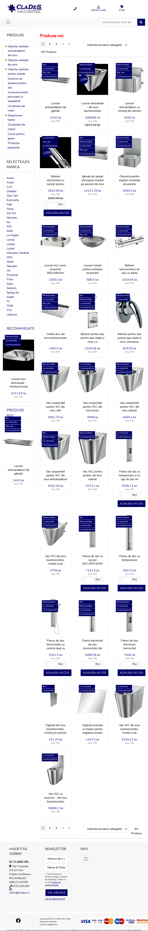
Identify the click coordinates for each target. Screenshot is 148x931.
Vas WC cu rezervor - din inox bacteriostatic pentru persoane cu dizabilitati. (55, 801)
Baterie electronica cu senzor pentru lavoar (55, 182)
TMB (10, 306)
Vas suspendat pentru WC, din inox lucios (92, 407)
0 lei (122, 10)
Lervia (10, 240)
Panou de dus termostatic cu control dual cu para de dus (55, 646)
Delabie (12, 191)
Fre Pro (11, 213)
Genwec (12, 218)
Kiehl (10, 231)
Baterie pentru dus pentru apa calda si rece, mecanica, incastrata (129, 339)
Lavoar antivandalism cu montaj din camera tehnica (129, 109)
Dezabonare (55, 899)
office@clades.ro (19, 892)
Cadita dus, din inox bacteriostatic (55, 336)
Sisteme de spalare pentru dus (17, 83)
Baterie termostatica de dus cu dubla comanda (129, 271)
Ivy (8, 222)
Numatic (12, 266)
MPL (10, 257)
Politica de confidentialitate (53, 883)
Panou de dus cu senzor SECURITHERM (92, 560)
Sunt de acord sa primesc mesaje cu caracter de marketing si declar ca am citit (56, 879)
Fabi (9, 204)
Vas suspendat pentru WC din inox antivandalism (55, 475)
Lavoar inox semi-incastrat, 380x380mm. (55, 269)
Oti (8, 271)
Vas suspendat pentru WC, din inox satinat (129, 407)
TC (8, 301)
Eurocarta (13, 200)
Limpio (11, 244)
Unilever (12, 315)
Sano (10, 284)
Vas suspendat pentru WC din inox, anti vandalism (55, 408)
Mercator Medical (18, 253)
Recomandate (20, 328)
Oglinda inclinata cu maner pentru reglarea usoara (92, 729)
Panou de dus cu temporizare (129, 558)
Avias (10, 182)
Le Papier (13, 235)
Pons (10, 279)
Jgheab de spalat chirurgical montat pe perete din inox (92, 180)
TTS (9, 310)
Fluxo (10, 209)
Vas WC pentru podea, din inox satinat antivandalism (92, 477)
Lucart (11, 249)
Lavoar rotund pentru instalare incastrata (93, 269)
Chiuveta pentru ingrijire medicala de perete (129, 180)
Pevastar (12, 275)
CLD (9, 187)
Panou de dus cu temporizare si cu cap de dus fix (129, 475)
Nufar (10, 262)
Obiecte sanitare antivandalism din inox (18, 50)
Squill (10, 297)
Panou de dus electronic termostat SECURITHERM (129, 646)
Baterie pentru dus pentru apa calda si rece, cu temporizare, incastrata (92, 341)
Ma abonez (56, 893)
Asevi (10, 178)
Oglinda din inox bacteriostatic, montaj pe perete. (55, 729)
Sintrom (12, 288)
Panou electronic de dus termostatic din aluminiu (92, 646)
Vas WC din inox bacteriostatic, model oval (55, 560)
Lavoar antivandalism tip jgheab (18, 470)
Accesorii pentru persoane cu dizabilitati (18, 96)
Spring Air (13, 293)
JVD (9, 226)
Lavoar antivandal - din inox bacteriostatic (92, 107)
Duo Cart (12, 196)
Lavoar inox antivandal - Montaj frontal (19, 383)
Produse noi (15, 413)
